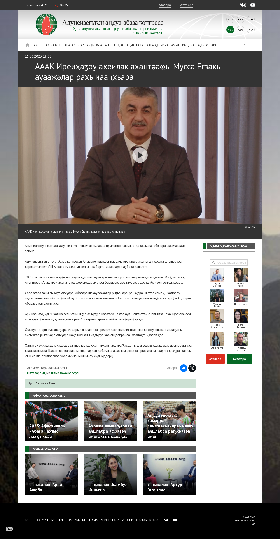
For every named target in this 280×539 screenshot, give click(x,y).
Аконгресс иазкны (48, 45)
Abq (240, 29)
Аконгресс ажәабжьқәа (140, 520)
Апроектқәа (114, 45)
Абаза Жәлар (74, 45)
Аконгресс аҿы (36, 520)
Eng (240, 19)
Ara (250, 29)
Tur (250, 19)
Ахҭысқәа (94, 45)
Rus (230, 19)
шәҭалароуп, (36, 373)
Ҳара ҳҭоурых (157, 45)
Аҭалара (165, 5)
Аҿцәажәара (207, 45)
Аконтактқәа (61, 520)
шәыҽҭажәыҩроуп (65, 373)
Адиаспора (135, 45)
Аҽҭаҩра (186, 5)
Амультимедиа (182, 45)
